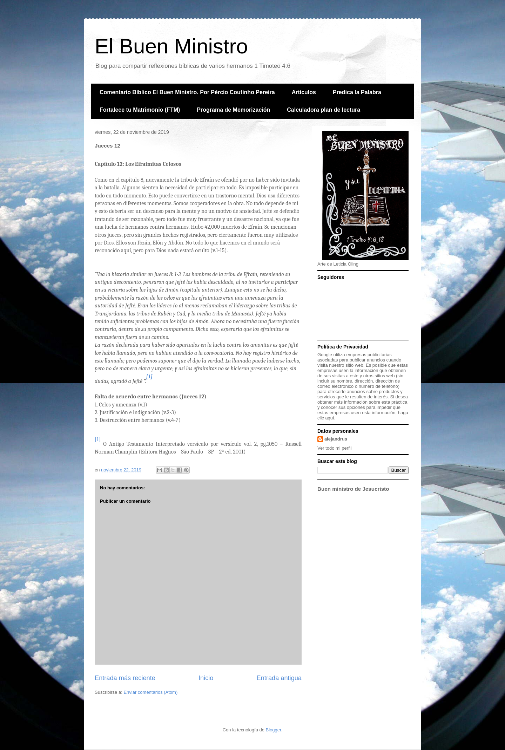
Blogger (273, 729)
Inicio (205, 677)
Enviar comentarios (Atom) (150, 692)
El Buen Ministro (171, 46)
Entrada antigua (279, 677)
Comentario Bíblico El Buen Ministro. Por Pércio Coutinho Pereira (187, 92)
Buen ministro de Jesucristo (353, 489)
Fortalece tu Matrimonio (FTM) (140, 110)
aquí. (330, 417)
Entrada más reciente (125, 677)
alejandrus (335, 439)
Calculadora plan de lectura (323, 110)
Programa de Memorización (233, 110)
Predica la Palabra (357, 92)
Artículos (304, 92)
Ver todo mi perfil (334, 448)
